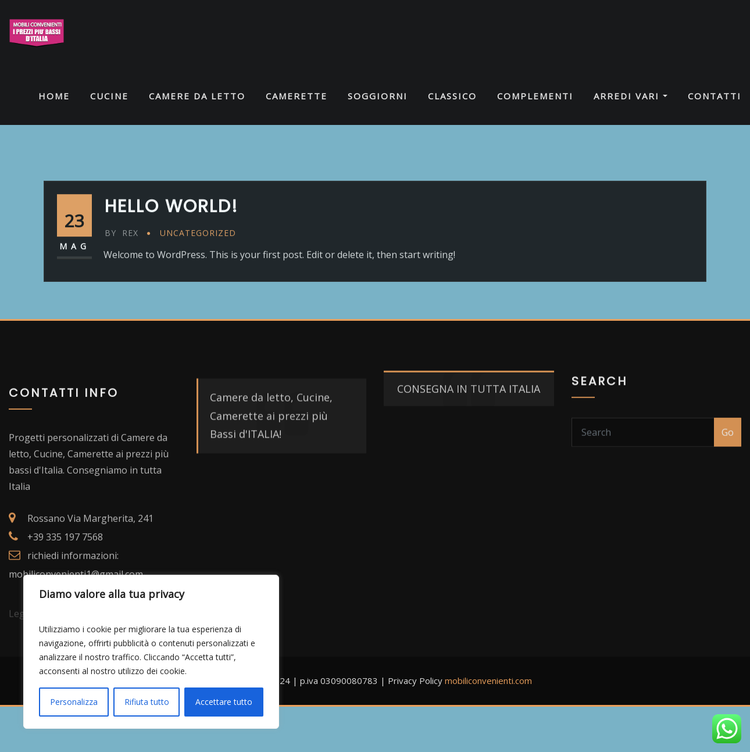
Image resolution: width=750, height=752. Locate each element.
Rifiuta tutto (146, 701)
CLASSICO (452, 96)
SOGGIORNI (378, 96)
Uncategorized (198, 251)
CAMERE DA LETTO (197, 96)
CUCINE (109, 96)
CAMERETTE (296, 96)
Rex (121, 251)
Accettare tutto (223, 701)
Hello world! (171, 225)
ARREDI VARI (630, 96)
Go (728, 445)
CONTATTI (714, 96)
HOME (54, 96)
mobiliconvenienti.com (488, 680)
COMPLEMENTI (535, 96)
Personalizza (74, 701)
